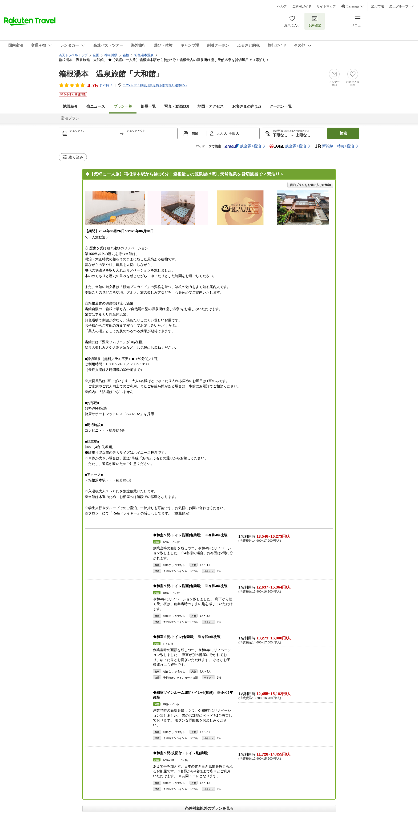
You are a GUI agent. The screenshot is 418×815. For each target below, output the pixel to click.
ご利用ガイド (301, 6)
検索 (343, 133)
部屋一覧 (148, 106)
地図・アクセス (211, 106)
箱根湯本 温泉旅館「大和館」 (111, 74)
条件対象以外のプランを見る (209, 808)
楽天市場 (377, 6)
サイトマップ (326, 6)
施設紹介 (70, 106)
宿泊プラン (70, 118)
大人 (220, 133)
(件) (106, 85)
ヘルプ (282, 6)
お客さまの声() (246, 106)
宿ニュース (95, 106)
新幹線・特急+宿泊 (334, 146)
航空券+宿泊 (242, 146)
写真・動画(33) (176, 106)
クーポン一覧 (281, 106)
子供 (232, 133)
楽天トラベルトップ (73, 55)
